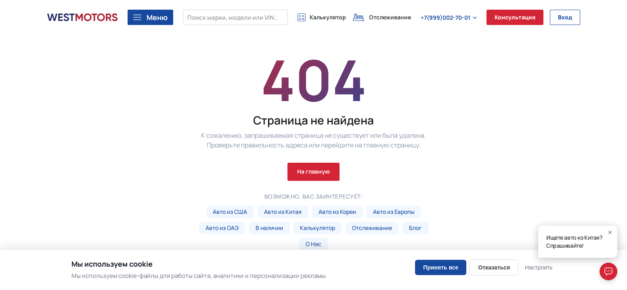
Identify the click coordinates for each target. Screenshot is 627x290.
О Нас (313, 244)
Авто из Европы (394, 211)
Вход (565, 17)
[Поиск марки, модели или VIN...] (235, 17)
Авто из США (230, 211)
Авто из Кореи (337, 211)
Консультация (515, 17)
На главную (313, 171)
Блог (415, 228)
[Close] (610, 232)
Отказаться (494, 267)
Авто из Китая (283, 211)
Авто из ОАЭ (222, 228)
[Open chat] (608, 271)
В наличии (269, 228)
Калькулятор (317, 228)
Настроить (538, 267)
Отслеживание (372, 228)
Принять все (440, 267)
